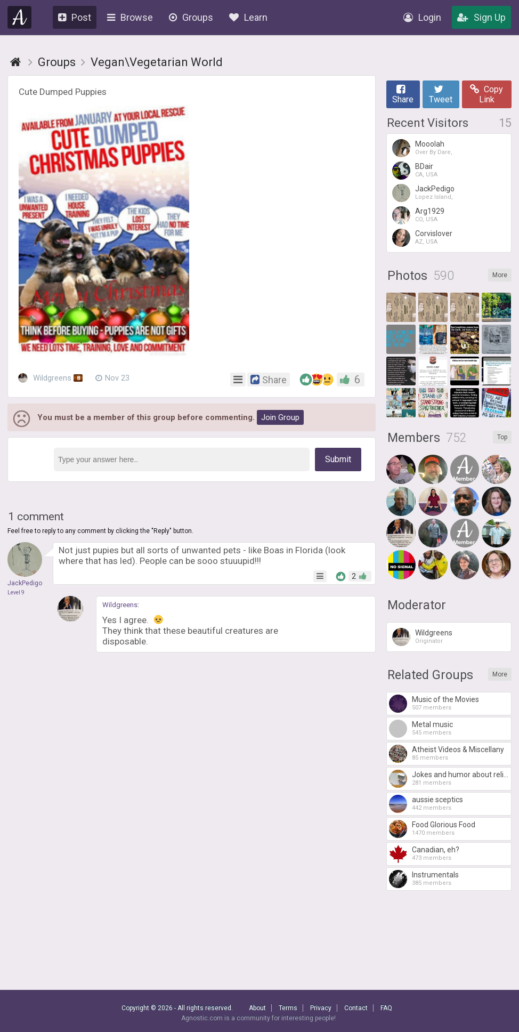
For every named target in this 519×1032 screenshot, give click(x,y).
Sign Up (481, 17)
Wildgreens (50, 378)
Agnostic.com (19, 17)
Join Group (280, 417)
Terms (288, 1008)
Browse (130, 17)
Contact (356, 1008)
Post (74, 17)
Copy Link (486, 94)
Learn (248, 17)
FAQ (386, 1008)
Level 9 (16, 592)
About (257, 1008)
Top (502, 437)
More (499, 275)
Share (402, 94)
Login (422, 17)
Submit (338, 459)
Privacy (320, 1008)
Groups (191, 17)
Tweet (440, 94)
